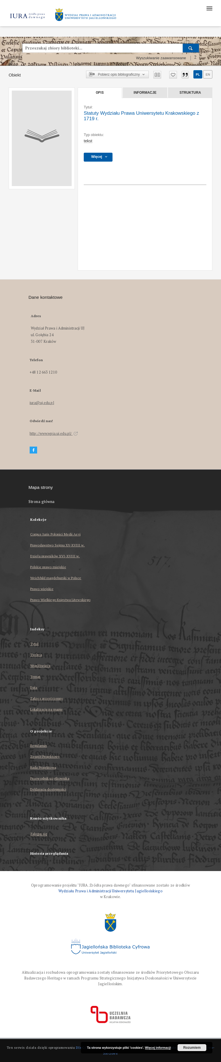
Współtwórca (40, 665)
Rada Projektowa (43, 767)
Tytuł (34, 644)
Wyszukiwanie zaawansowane (161, 58)
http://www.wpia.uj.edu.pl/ (54, 433)
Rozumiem (192, 1048)
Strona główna (41, 501)
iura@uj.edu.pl (42, 402)
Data (33, 687)
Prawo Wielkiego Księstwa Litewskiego (60, 600)
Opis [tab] (100, 93)
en (207, 74)
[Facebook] (33, 450)
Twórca (36, 654)
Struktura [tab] (190, 93)
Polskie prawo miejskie (48, 567)
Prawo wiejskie (42, 589)
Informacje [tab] (145, 93)
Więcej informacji (158, 1047)
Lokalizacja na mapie (46, 709)
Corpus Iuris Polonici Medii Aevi (55, 534)
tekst (88, 141)
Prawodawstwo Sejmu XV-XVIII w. (57, 545)
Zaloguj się (38, 834)
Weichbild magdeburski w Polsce (55, 578)
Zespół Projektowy (45, 756)
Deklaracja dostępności (48, 789)
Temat (35, 676)
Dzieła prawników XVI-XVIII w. (55, 556)
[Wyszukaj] (191, 48)
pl (198, 74)
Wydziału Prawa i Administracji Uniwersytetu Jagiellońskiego (110, 891)
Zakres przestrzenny (46, 698)
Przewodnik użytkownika (49, 778)
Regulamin (38, 745)
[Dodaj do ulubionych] (173, 75)
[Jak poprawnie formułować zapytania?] (195, 58)
